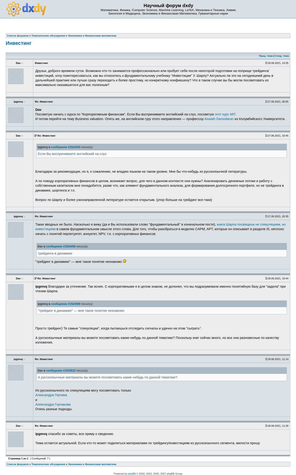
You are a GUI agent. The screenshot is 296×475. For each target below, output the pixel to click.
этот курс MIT (225, 114)
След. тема (282, 55)
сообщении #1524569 (65, 304)
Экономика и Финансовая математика (92, 464)
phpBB (132, 473)
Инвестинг (18, 43)
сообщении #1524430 (65, 147)
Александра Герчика (51, 395)
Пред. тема (266, 55)
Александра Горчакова (53, 404)
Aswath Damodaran (219, 119)
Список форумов (18, 464)
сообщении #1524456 (60, 246)
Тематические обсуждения (48, 464)
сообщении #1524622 (60, 370)
